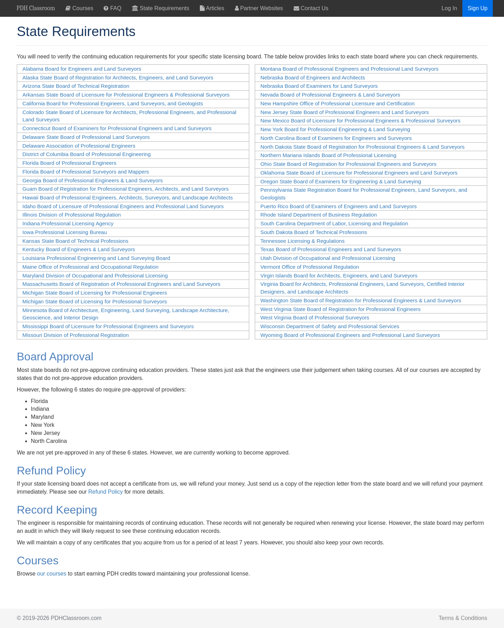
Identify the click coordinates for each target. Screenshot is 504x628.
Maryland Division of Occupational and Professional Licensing (95, 275)
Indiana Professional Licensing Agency (67, 223)
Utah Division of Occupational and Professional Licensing (327, 258)
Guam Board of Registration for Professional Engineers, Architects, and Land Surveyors (125, 189)
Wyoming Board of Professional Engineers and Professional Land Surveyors (350, 335)
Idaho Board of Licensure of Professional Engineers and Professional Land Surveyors (123, 206)
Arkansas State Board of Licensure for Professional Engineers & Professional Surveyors (126, 95)
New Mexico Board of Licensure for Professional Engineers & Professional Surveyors (360, 121)
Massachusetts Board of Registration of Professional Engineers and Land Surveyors (121, 284)
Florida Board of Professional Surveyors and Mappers (85, 172)
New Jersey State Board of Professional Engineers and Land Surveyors (344, 112)
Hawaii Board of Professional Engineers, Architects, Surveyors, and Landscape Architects (127, 197)
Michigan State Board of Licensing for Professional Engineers (94, 293)
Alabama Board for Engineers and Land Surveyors (81, 69)
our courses (51, 574)
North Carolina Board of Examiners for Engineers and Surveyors (336, 138)
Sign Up (478, 8)
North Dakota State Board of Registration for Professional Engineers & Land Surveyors (362, 147)
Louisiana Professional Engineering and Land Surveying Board (96, 258)
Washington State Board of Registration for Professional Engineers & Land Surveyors (360, 300)
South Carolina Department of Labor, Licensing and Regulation (334, 223)
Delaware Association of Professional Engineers (78, 146)
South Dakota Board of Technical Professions (313, 232)
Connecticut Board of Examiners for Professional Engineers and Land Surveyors (116, 128)
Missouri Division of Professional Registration (75, 335)
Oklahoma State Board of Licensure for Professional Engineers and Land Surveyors (358, 173)
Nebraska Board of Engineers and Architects (312, 77)
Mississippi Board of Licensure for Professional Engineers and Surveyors (108, 326)
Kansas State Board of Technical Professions (75, 241)
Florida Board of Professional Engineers (69, 163)
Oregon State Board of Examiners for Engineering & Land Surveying (340, 181)
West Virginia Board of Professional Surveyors (314, 317)
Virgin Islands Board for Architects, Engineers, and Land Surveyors (339, 275)
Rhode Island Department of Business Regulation (318, 215)
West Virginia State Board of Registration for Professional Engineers (340, 309)
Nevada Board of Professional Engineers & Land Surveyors (330, 95)
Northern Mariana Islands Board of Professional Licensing (328, 155)
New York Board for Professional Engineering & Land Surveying (335, 129)
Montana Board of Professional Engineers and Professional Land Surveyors (349, 69)
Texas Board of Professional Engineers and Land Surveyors (330, 249)
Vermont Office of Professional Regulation (309, 267)
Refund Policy (105, 492)
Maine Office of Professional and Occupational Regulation (90, 267)
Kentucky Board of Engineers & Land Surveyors (78, 249)
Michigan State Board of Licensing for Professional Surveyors (94, 301)
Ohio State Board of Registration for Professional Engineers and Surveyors (348, 164)
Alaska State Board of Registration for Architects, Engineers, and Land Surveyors (117, 77)
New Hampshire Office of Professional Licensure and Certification (337, 103)
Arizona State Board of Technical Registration (75, 86)
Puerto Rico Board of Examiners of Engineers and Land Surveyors (338, 206)
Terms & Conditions (463, 618)
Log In (449, 8)
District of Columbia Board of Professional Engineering (86, 154)
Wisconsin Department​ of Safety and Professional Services (329, 326)
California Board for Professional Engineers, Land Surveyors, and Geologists (112, 103)
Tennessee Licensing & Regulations (302, 241)
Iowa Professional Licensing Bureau (64, 232)
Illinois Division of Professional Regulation (71, 215)
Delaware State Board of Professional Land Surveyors (86, 137)
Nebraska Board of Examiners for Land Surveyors (319, 86)
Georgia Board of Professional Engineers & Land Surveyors (92, 180)
